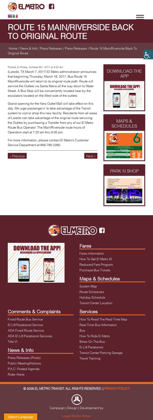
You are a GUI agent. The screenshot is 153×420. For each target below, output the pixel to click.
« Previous (17, 156)
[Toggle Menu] (140, 17)
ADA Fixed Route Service (26, 330)
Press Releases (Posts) (24, 357)
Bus (82, 330)
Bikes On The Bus (92, 341)
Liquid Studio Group (76, 415)
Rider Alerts (16, 374)
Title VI (12, 341)
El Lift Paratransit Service (25, 324)
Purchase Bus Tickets (94, 270)
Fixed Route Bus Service (25, 319)
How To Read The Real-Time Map (103, 319)
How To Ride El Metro (94, 336)
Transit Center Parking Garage (101, 352)
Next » (90, 156)
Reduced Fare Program (96, 264)
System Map (88, 286)
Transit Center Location (95, 303)
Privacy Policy (117, 388)
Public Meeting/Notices (24, 363)
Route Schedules (91, 291)
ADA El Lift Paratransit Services (30, 336)
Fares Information (91, 253)
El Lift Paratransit (91, 347)
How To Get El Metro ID (95, 259)
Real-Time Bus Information (98, 324)
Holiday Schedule (92, 297)
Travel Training (89, 358)
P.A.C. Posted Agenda (23, 368)
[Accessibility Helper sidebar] (148, 54)
